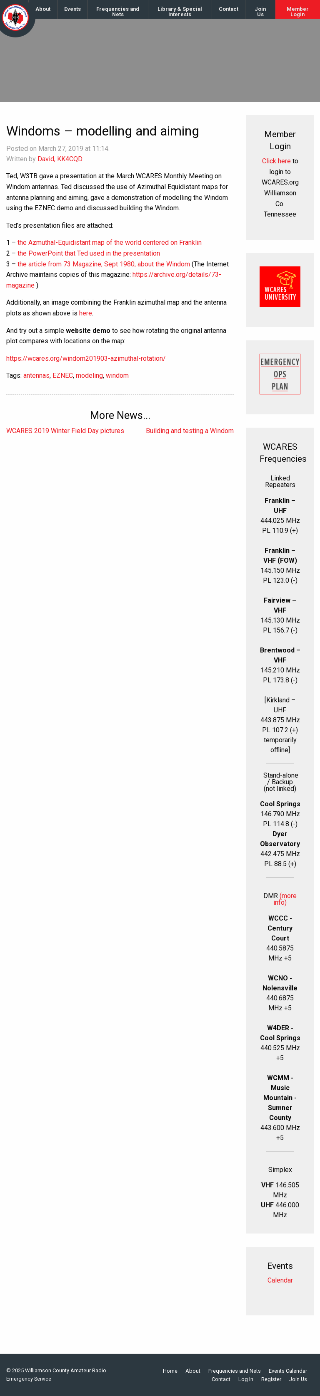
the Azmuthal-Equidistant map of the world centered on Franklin (110, 242)
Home (170, 1371)
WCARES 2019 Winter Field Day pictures (65, 431)
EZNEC (62, 375)
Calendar (280, 1280)
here (85, 313)
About (42, 9)
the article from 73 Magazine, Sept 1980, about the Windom (104, 264)
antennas (36, 375)
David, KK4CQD (60, 159)
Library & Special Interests (180, 11)
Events (72, 9)
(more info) (285, 899)
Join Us (260, 11)
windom (117, 375)
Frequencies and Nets (117, 11)
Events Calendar (288, 1371)
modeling (89, 375)
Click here (276, 161)
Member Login (298, 11)
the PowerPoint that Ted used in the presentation (89, 253)
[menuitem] (43, 9)
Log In (245, 1379)
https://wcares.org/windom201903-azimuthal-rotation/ (86, 358)
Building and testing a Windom (190, 431)
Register (271, 1379)
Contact (228, 9)
